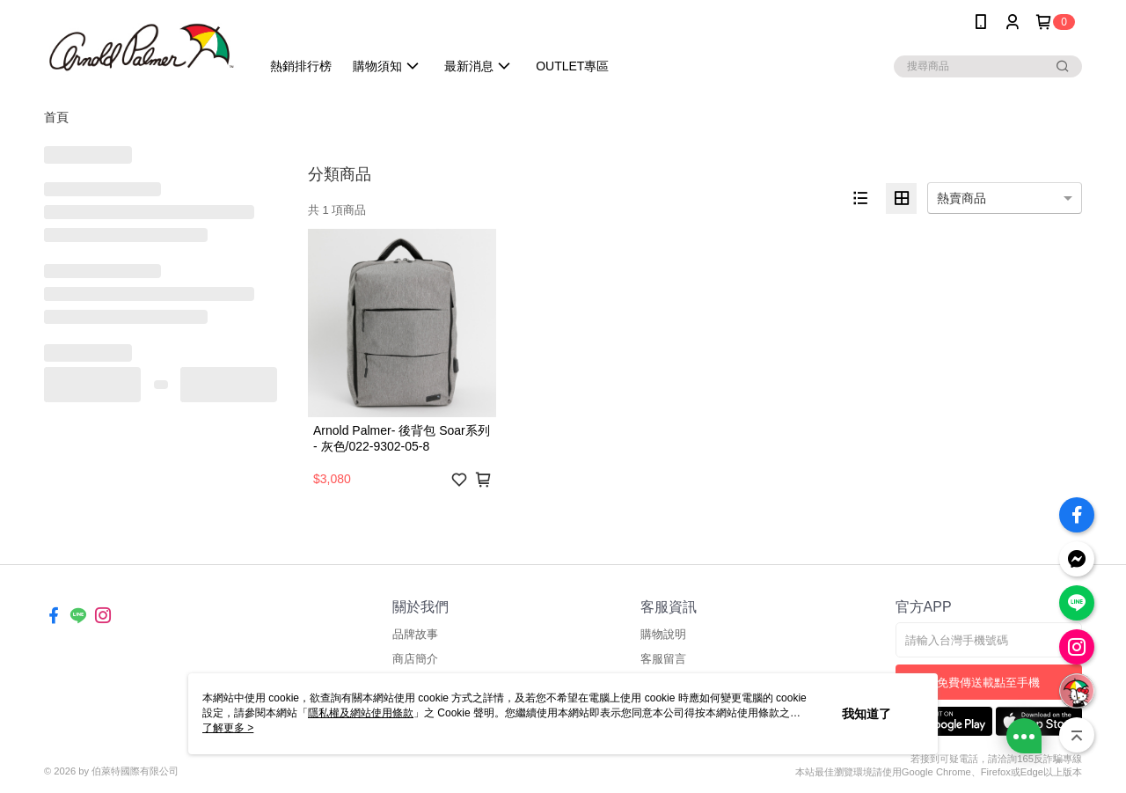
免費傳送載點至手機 (988, 682)
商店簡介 (415, 658)
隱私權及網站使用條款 (360, 713)
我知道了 (866, 714)
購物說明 (663, 634)
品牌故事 (415, 634)
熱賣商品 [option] (961, 198)
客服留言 (663, 658)
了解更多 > (227, 728)
